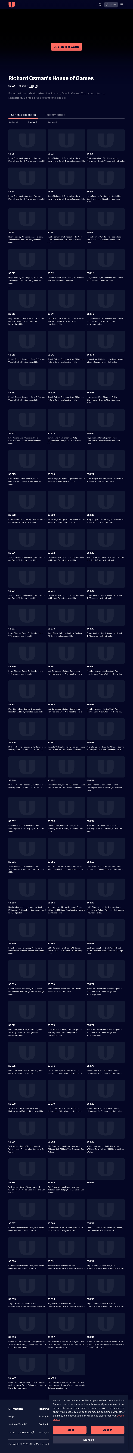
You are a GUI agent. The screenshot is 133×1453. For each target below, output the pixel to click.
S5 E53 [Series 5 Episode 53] (51, 821)
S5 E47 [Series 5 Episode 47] (51, 742)
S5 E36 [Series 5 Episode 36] (90, 591)
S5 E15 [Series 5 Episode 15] (90, 314)
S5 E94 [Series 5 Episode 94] (51, 1299)
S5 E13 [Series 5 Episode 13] (11, 314)
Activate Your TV (17, 1424)
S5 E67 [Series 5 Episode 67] (51, 943)
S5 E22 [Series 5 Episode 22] (11, 433)
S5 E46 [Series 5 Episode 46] (12, 742)
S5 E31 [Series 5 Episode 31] (11, 553)
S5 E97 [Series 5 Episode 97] (51, 1337)
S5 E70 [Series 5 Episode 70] (51, 984)
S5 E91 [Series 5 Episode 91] (51, 1261)
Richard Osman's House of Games (51, 78)
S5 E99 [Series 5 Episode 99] (12, 1378)
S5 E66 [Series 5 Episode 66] (12, 943)
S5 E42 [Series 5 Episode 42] (90, 666)
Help (11, 1416)
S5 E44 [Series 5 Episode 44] (51, 704)
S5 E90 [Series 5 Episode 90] (12, 1261)
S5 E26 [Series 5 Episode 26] (51, 474)
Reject (70, 1430)
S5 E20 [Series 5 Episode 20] (51, 392)
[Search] (100, 4)
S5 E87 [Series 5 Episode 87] (11, 1223)
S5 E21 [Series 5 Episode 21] (90, 392)
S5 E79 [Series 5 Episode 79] (51, 1104)
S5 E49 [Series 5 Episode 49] (12, 780)
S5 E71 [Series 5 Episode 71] (90, 984)
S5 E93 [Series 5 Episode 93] (12, 1299)
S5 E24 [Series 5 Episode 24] (90, 433)
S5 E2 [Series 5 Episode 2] (50, 153)
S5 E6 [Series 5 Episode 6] (90, 191)
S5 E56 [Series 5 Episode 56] (51, 862)
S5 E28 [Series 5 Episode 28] (11, 515)
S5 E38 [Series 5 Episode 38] (51, 628)
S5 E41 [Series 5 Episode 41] (51, 666)
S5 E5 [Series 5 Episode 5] (51, 191)
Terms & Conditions (19, 1432)
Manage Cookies (48, 1432)
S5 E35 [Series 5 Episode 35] (51, 591)
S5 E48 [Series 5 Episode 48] (90, 742)
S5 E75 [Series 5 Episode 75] (12, 1066)
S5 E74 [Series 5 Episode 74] (90, 1025)
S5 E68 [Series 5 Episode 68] (90, 943)
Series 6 (52, 122)
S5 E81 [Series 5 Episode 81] (11, 1141)
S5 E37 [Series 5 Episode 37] (11, 628)
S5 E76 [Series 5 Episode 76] (51, 1066)
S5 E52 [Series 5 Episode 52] (12, 821)
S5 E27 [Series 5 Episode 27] (90, 474)
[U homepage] (11, 4)
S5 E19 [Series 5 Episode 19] (11, 392)
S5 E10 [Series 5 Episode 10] (11, 273)
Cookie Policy (46, 1424)
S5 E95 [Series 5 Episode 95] (90, 1299)
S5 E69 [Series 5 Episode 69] (12, 984)
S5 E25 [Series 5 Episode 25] (12, 474)
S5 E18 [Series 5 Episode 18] (90, 354)
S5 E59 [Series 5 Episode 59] (51, 902)
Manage (88, 1440)
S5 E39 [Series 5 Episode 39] (90, 628)
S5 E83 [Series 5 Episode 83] (90, 1141)
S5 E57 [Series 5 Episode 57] (90, 862)
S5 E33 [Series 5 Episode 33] (90, 553)
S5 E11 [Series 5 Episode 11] (51, 273)
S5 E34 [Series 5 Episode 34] (11, 591)
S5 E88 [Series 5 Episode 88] (51, 1223)
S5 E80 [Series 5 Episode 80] (90, 1104)
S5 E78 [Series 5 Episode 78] (11, 1104)
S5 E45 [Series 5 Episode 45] (90, 704)
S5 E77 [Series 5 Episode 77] (90, 1066)
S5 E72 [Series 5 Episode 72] (11, 1025)
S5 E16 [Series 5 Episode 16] (11, 354)
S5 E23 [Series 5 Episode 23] (51, 433)
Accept (107, 1430)
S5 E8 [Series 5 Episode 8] (50, 232)
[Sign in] (111, 4)
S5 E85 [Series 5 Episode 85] (51, 1182)
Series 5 (32, 122)
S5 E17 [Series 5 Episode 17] (51, 354)
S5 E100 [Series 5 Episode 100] (52, 1378)
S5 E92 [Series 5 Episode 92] (90, 1261)
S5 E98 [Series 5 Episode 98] (90, 1337)
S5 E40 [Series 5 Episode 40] (12, 666)
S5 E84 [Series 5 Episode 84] (11, 1182)
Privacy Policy (46, 1416)
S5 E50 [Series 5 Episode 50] (51, 780)
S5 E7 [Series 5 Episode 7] (11, 232)
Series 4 (13, 122)
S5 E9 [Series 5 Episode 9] (90, 232)
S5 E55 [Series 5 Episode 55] (12, 862)
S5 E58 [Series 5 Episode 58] (12, 902)
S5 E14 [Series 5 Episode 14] (51, 314)
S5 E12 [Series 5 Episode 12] (90, 273)
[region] (88, 1422)
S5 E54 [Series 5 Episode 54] (90, 821)
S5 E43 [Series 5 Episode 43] (11, 704)
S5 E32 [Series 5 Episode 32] (51, 553)
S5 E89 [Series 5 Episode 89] (90, 1223)
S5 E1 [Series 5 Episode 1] (11, 153)
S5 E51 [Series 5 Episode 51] (90, 780)
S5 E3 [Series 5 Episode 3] (90, 153)
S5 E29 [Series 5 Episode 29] (51, 515)
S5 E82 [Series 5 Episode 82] (51, 1141)
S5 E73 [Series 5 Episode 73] (51, 1025)
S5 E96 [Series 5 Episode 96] (12, 1337)
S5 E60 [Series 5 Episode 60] (90, 902)
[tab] (55, 115)
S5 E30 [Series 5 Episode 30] (90, 515)
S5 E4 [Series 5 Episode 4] (11, 191)
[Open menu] (122, 4)
